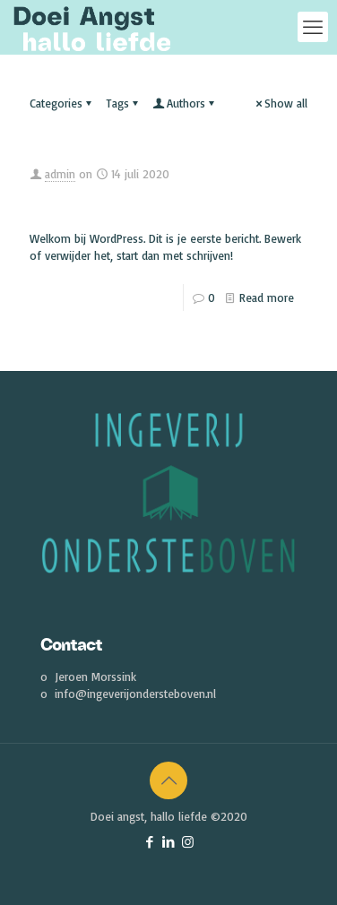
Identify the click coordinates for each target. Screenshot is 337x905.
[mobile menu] (313, 27)
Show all (280, 103)
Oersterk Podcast (144, 203)
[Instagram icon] (187, 841)
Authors (184, 103)
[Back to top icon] (168, 780)
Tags (123, 103)
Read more (266, 297)
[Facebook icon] (150, 841)
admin (60, 174)
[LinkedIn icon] (169, 841)
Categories (62, 103)
